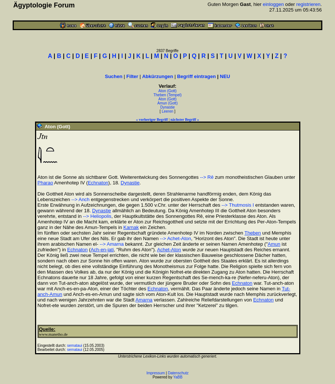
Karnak (131, 227)
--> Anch (81, 199)
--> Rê (207, 177)
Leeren (167, 111)
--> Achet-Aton (175, 238)
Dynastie (167, 107)
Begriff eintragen (196, 76)
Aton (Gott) (167, 91)
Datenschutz (178, 373)
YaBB (178, 377)
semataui (74, 345)
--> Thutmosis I (238, 205)
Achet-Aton (169, 249)
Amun (274, 244)
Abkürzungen (157, 76)
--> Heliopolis (97, 216)
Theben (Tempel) (168, 95)
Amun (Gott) (167, 103)
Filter (132, 76)
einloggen (273, 4)
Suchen (114, 76)
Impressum (155, 373)
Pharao (45, 182)
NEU (225, 76)
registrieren (308, 4)
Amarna (144, 300)
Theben (252, 233)
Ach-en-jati (102, 249)
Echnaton (98, 182)
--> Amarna (111, 244)
